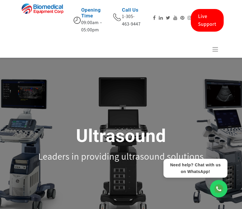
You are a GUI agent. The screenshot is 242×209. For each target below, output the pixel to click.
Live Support (207, 20)
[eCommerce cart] (201, 49)
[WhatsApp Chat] (218, 188)
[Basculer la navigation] (215, 49)
